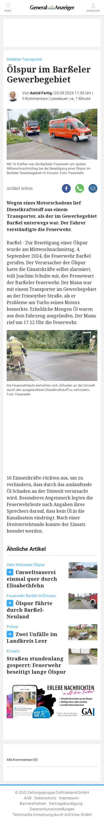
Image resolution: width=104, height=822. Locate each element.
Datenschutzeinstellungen (52, 809)
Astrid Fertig (41, 93)
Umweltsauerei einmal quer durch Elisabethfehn (32, 579)
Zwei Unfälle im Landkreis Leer (32, 637)
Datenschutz (45, 798)
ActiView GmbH (78, 815)
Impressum (68, 798)
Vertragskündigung (65, 804)
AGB (28, 798)
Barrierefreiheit (33, 804)
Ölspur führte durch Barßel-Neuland (29, 610)
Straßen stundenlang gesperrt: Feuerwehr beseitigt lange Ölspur (36, 665)
